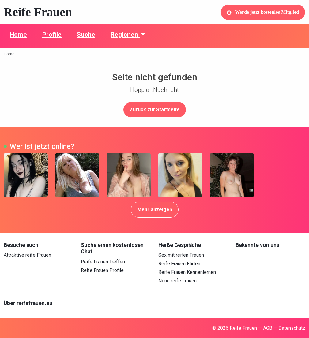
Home (18, 34)
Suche (86, 34)
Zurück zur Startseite (155, 109)
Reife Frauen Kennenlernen (187, 272)
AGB (267, 328)
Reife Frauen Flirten (179, 263)
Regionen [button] (125, 34)
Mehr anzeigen (154, 209)
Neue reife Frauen (177, 281)
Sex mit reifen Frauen (181, 255)
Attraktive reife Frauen (27, 255)
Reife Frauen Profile (102, 270)
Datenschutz (291, 328)
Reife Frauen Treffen (103, 262)
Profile (52, 34)
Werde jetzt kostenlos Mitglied (263, 12)
